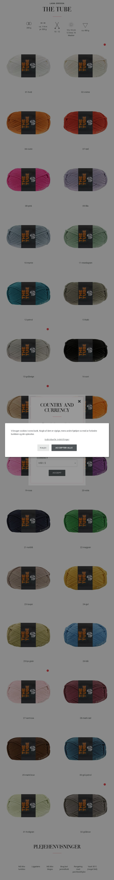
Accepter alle (64, 448)
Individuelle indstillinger (57, 439)
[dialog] (57, 440)
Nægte (43, 448)
